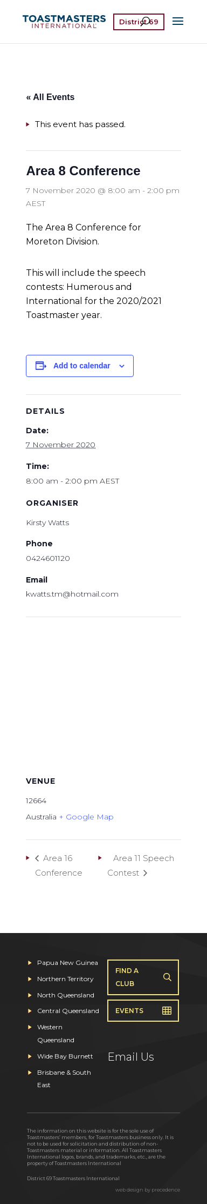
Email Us (130, 1056)
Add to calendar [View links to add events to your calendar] (82, 365)
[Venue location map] (103, 695)
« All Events (50, 97)
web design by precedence (147, 1190)
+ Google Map (86, 817)
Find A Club (127, 977)
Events (129, 1011)
